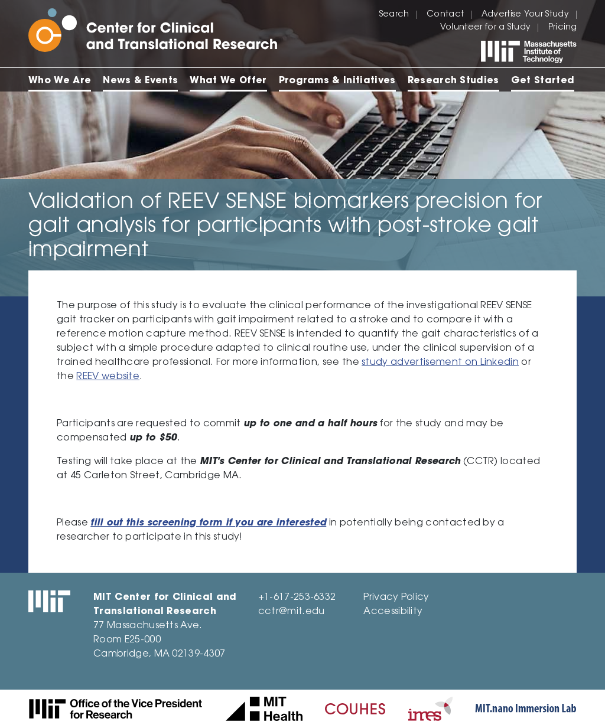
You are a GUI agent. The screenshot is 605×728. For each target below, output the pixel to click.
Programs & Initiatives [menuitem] (337, 81)
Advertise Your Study (525, 15)
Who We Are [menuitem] (59, 81)
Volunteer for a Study (485, 28)
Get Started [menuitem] (543, 81)
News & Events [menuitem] (140, 81)
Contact (445, 15)
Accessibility (392, 611)
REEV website (107, 376)
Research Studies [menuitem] (453, 81)
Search (394, 15)
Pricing (562, 28)
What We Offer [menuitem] (228, 81)
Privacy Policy (396, 597)
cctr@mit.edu (291, 611)
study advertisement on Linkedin (440, 362)
